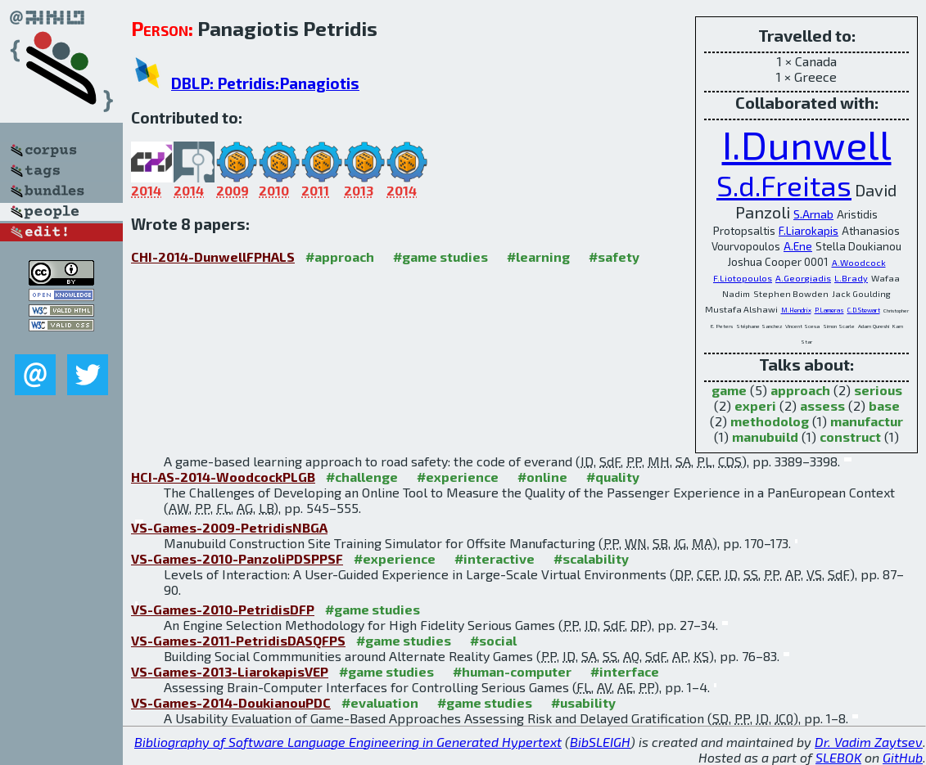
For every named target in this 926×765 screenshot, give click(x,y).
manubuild (765, 436)
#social (493, 640)
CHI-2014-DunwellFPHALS (213, 256)
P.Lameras (829, 310)
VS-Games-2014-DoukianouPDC (231, 702)
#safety (614, 256)
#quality (612, 476)
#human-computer (512, 671)
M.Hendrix (796, 310)
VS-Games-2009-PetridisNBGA (229, 527)
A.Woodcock (859, 262)
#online (542, 476)
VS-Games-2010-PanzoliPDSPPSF (237, 558)
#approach (339, 256)
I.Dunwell (807, 144)
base (884, 405)
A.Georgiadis (803, 277)
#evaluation (379, 702)
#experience (458, 476)
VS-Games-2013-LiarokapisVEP (229, 671)
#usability (583, 702)
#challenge (362, 476)
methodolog (769, 421)
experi (755, 405)
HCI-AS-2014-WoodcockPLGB (223, 476)
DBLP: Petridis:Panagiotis (265, 83)
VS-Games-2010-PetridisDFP (222, 609)
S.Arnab (813, 214)
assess (822, 405)
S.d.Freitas (783, 185)
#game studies (440, 256)
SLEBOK (838, 757)
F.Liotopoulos (742, 277)
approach (800, 390)
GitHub (903, 757)
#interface (624, 671)
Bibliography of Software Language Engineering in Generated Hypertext (348, 741)
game (729, 390)
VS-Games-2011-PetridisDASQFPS (238, 640)
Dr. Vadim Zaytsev (869, 741)
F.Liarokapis (808, 230)
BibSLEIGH (600, 741)
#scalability (591, 558)
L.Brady (851, 277)
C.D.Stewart (863, 310)
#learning (538, 256)
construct (850, 436)
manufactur (866, 421)
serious (878, 390)
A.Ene (798, 246)
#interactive (494, 558)
